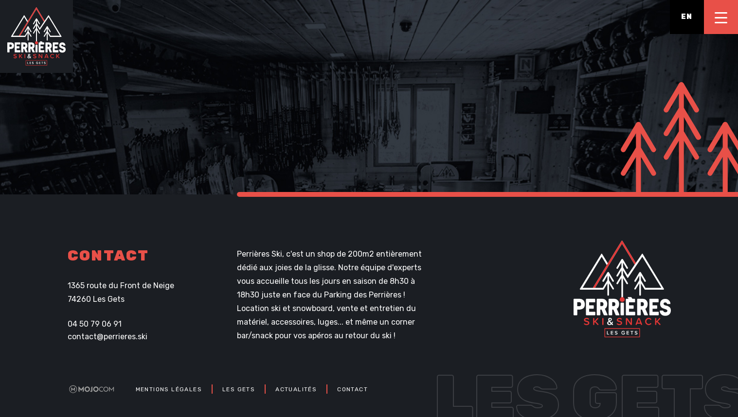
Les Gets (238, 389)
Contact (352, 389)
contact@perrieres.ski (107, 336)
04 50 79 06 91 (95, 324)
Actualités (296, 389)
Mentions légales (169, 389)
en (687, 17)
